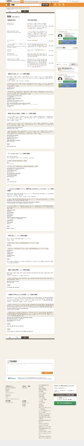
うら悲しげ (11, 262)
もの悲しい (23, 261)
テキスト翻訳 (61, 47)
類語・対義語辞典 (42, 388)
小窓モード (51, 4)
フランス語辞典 (42, 397)
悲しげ (19, 261)
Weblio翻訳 (75, 47)
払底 (17, 331)
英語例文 (18, 1)
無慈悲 (8, 228)
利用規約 (7, 390)
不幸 (16, 326)
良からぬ (12, 181)
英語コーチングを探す (48, 1)
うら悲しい (35, 261)
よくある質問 (69, 390)
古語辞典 (40, 404)
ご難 (10, 326)
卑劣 (15, 146)
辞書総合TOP (8, 395)
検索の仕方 (7, 389)
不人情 (8, 287)
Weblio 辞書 (9, 7)
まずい (8, 181)
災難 (8, 326)
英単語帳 (29, 1)
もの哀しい (16, 262)
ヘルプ (6, 397)
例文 (17, 11)
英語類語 (22, 1)
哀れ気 (15, 261)
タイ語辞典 (41, 401)
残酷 (11, 287)
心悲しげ (12, 261)
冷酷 (13, 287)
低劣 (8, 146)
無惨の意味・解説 (22, 7)
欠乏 (14, 331)
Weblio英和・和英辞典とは (10, 387)
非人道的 (12, 228)
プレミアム (55, 5)
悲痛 (27, 261)
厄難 (20, 326)
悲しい (39, 261)
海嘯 (29, 331)
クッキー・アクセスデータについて (12, 398)
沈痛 (46, 261)
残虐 (18, 287)
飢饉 (22, 331)
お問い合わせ (24, 387)
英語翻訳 (36, 1)
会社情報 (24, 404)
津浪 (27, 331)
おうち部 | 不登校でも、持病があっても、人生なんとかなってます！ (45, 433)
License (40, 377)
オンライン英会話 (41, 1)
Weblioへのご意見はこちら (59, 388)
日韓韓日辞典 (41, 396)
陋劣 (12, 146)
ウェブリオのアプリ (9, 402)
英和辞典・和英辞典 (14, 7)
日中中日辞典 (41, 394)
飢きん (19, 331)
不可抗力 (9, 331)
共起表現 (25, 1)
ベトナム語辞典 (42, 402)
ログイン (59, 5)
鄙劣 (10, 146)
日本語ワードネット (21, 377)
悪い (15, 181)
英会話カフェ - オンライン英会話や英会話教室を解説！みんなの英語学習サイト (45, 428)
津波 (32, 331)
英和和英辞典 (14, 1)
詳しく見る (51, 26)
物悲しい (43, 261)
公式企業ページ (25, 402)
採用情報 (24, 405)
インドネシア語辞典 (43, 399)
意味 (10, 11)
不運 (22, 326)
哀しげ (8, 261)
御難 (12, 326)
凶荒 (12, 331)
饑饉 (25, 331)
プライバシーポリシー (9, 392)
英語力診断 (33, 1)
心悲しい (30, 261)
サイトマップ (8, 394)
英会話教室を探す (56, 1)
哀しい (49, 261)
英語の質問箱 (41, 405)
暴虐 (16, 287)
